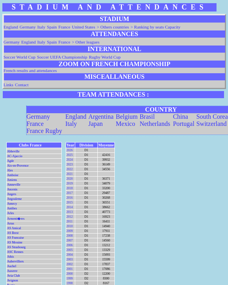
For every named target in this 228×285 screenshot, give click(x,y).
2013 (69, 212)
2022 (69, 169)
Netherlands (155, 123)
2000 (69, 274)
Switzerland (211, 123)
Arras (10, 223)
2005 (69, 250)
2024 (69, 160)
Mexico (125, 123)
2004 (69, 254)
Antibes (12, 208)
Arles (10, 213)
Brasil (147, 116)
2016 (69, 198)
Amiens (12, 180)
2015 (69, 202)
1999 (69, 278)
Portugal (183, 123)
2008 (69, 236)
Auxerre (12, 271)
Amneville (14, 184)
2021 (69, 174)
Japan (95, 123)
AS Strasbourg (16, 247)
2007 (69, 240)
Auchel (11, 266)
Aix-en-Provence (18, 165)
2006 (69, 245)
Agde (10, 161)
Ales (10, 170)
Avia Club (13, 275)
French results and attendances (30, 70)
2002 (69, 264)
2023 (69, 164)
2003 (69, 259)
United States (83, 27)
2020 (69, 178)
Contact (21, 84)
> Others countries (113, 27)
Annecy (12, 203)
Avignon (12, 280)
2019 (69, 183)
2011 (69, 221)
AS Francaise (15, 237)
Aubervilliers (15, 261)
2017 (69, 193)
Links (8, 84)
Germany (27, 27)
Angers (11, 194)
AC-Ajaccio (15, 156)
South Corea (212, 116)
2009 (69, 231)
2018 (69, 188)
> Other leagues (86, 42)
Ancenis (12, 189)
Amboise (13, 175)
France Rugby (44, 130)
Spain (52, 27)
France (64, 27)
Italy (41, 27)
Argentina (101, 116)
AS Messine (15, 242)
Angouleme (14, 199)
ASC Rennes (15, 252)
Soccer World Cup (20, 57)
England (11, 27)
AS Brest (13, 233)
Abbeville (13, 151)
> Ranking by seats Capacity (155, 27)
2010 (69, 226)
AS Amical (14, 228)
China (180, 116)
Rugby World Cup (104, 57)
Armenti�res (16, 218)
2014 (69, 207)
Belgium (127, 116)
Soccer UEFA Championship (62, 57)
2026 (69, 150)
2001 (69, 269)
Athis (10, 256)
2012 (69, 216)
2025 (69, 155)
